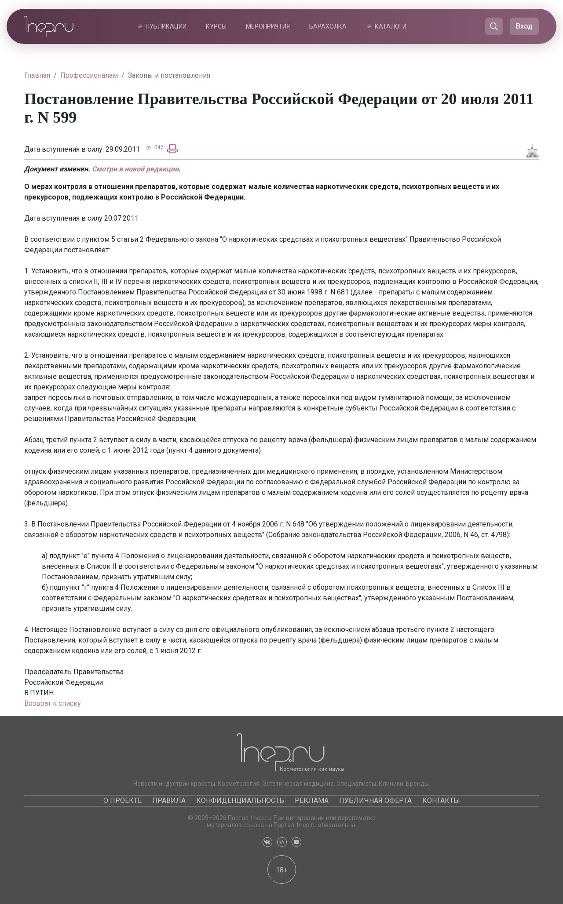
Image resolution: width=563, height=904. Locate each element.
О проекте (122, 800)
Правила (169, 800)
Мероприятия (268, 26)
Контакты (441, 800)
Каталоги (390, 26)
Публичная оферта (375, 800)
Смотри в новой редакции (135, 169)
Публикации (166, 26)
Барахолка (328, 26)
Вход (524, 26)
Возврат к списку (52, 703)
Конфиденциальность (240, 800)
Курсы (216, 26)
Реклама (312, 800)
